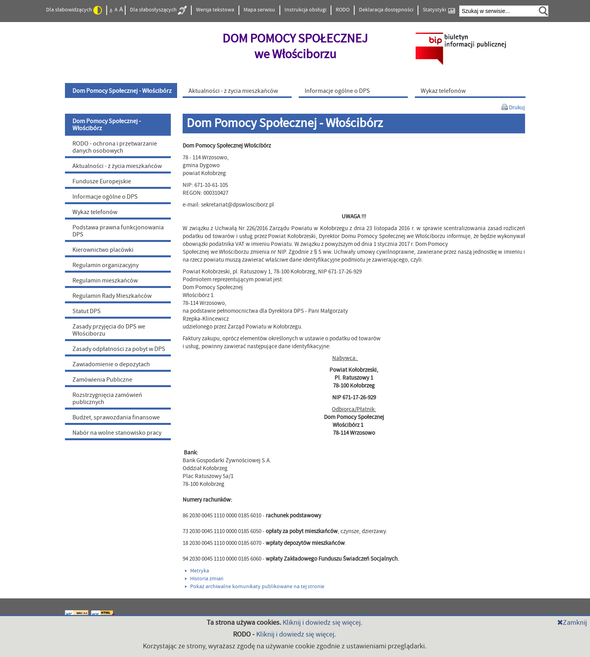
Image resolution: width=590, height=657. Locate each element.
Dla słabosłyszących (158, 10)
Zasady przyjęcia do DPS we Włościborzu (108, 330)
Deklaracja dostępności (386, 9)
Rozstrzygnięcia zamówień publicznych (107, 398)
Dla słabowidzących (74, 10)
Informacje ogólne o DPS (105, 197)
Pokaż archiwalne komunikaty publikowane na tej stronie (254, 586)
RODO (343, 9)
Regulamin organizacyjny (105, 265)
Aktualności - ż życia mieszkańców (117, 166)
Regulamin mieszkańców (105, 280)
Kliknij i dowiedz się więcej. (322, 622)
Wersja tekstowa (215, 9)
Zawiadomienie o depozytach (111, 364)
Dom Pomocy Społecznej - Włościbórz (106, 124)
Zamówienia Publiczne (102, 380)
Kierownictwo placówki (102, 250)
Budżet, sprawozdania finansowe (116, 417)
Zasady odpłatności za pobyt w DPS (118, 349)
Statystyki (439, 10)
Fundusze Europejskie (101, 181)
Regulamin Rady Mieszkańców (112, 296)
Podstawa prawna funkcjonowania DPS (118, 230)
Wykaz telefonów (94, 212)
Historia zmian (204, 578)
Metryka (197, 570)
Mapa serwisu (259, 9)
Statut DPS (86, 311)
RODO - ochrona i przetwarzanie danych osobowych (114, 147)
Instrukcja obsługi (305, 9)
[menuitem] (122, 90)
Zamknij (572, 622)
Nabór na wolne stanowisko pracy (116, 433)
